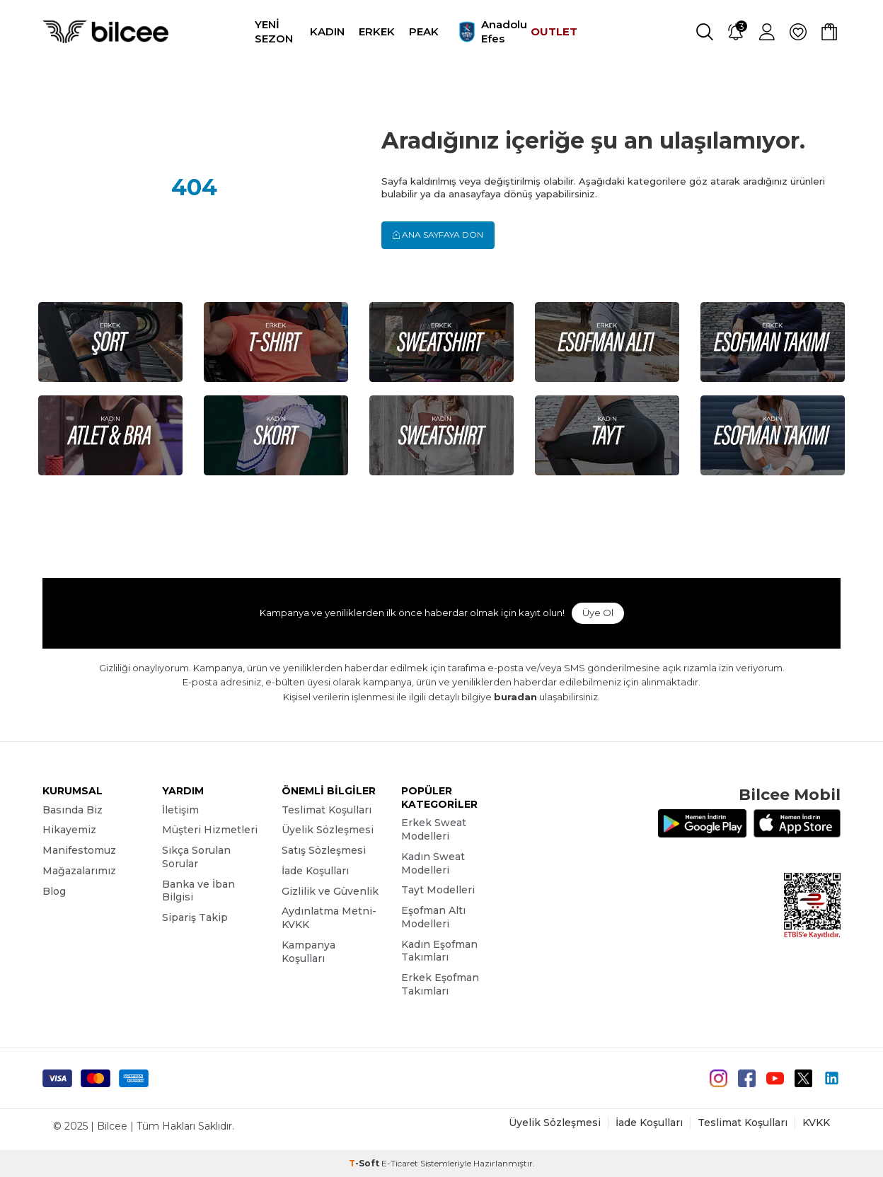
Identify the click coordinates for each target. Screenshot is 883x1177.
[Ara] (704, 32)
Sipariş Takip (195, 917)
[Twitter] (803, 1078)
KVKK (816, 1122)
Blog (54, 891)
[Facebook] (747, 1078)
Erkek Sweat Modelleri (433, 829)
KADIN (327, 31)
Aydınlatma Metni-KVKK (329, 918)
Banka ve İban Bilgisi (198, 891)
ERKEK (377, 31)
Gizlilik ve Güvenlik (330, 891)
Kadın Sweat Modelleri (433, 863)
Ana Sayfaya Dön (438, 234)
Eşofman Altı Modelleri (433, 917)
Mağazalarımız (79, 870)
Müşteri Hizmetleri (210, 829)
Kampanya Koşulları (308, 952)
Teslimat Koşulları (326, 810)
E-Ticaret (399, 1163)
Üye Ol (597, 612)
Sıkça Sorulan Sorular (196, 857)
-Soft (365, 1163)
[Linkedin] (832, 1078)
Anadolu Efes (484, 32)
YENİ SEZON (274, 31)
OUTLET (554, 31)
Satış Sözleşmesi (324, 850)
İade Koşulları (315, 870)
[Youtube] (775, 1078)
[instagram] (718, 1078)
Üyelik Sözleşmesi (328, 829)
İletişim (180, 810)
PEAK (424, 31)
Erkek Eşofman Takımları (440, 984)
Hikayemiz (69, 829)
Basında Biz (72, 810)
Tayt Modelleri (438, 889)
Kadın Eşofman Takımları (439, 951)
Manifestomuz (79, 850)
